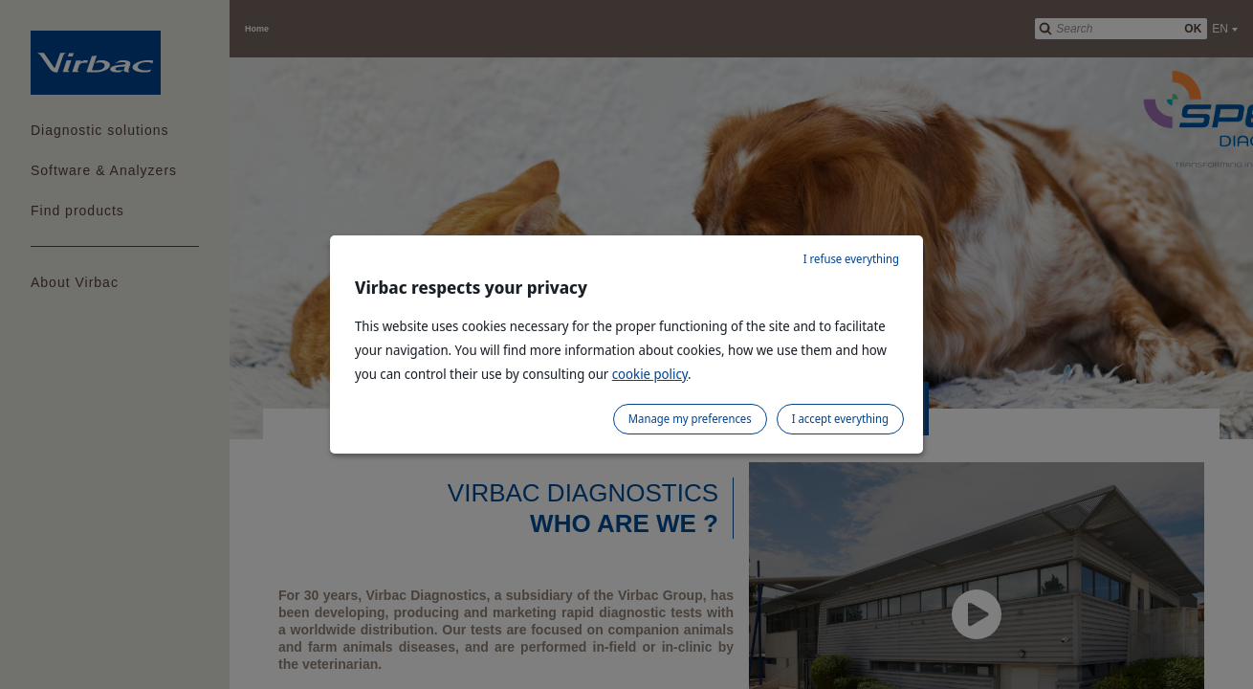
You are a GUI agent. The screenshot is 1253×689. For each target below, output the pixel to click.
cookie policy (650, 374)
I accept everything (840, 419)
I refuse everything (851, 259)
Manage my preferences (690, 419)
